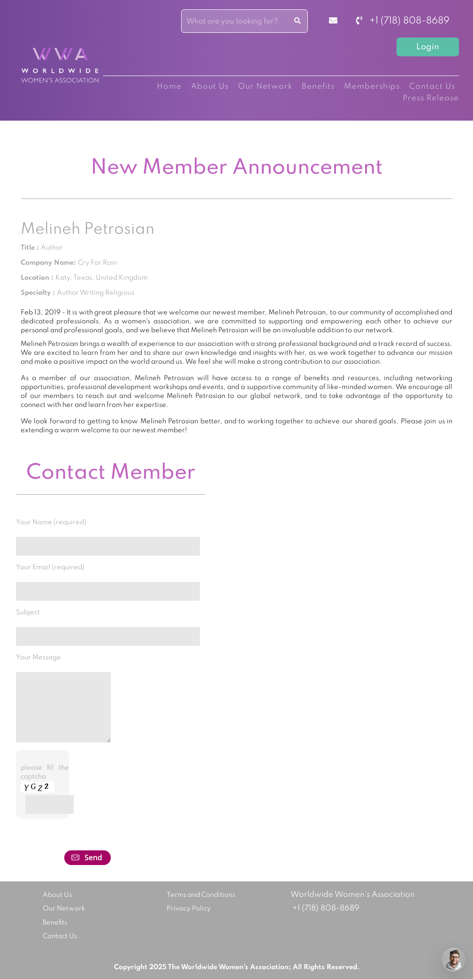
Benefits (318, 87)
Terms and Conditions (201, 895)
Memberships (372, 87)
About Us (210, 87)
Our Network (265, 87)
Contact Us (432, 87)
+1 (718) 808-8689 (403, 21)
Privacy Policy (189, 908)
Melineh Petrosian (87, 229)
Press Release (431, 98)
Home (169, 87)
